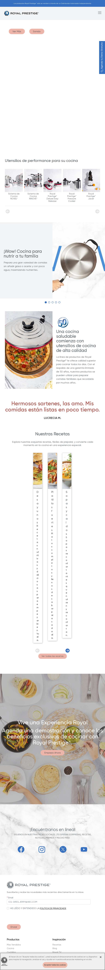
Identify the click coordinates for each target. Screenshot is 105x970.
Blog (54, 948)
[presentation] (27, 915)
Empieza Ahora (52, 752)
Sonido (37, 31)
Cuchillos (11, 952)
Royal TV (56, 952)
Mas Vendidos (14, 944)
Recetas (56, 944)
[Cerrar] (101, 957)
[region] (52, 961)
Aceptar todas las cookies (55, 965)
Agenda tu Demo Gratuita (101, 57)
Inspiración (59, 939)
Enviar (14, 926)
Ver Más (16, 31)
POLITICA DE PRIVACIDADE (53, 908)
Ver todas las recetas (53, 656)
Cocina (10, 948)
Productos (13, 939)
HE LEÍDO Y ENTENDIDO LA (24, 908)
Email (10, 897)
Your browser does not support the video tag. (52, 88)
